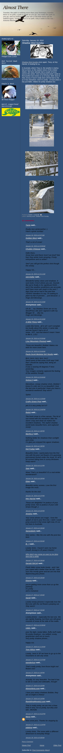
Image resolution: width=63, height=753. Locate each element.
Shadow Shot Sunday (30, 62)
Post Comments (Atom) (41, 750)
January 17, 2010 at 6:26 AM (35, 578)
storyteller (30, 277)
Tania (28, 225)
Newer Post (26, 745)
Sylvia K (29, 380)
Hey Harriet (31, 499)
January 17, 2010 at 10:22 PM (35, 714)
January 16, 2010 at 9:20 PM (35, 511)
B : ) (27, 544)
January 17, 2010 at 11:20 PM (35, 725)
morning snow (31, 216)
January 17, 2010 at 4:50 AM (35, 541)
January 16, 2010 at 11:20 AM (35, 399)
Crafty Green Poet (33, 402)
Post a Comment (27, 742)
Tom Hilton (30, 650)
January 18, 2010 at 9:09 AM (35, 738)
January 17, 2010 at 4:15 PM (35, 686)
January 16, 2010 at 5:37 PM (35, 496)
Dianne (29, 581)
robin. (28, 628)
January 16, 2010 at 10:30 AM (35, 338)
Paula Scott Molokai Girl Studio (39, 354)
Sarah (28, 598)
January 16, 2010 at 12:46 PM (35, 409)
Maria (28, 717)
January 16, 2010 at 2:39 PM (35, 446)
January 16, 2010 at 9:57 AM (35, 235)
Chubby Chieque (33, 249)
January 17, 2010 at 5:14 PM (35, 699)
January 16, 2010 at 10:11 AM (35, 274)
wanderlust (30, 663)
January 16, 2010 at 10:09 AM (35, 246)
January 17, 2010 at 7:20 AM (35, 595)
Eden (28, 481)
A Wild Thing (31, 322)
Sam (28, 468)
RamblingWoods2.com (36, 702)
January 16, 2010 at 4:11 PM (35, 465)
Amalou (29, 514)
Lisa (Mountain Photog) (36, 341)
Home (42, 745)
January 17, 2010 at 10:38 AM (35, 625)
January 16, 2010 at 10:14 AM (35, 319)
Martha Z (29, 434)
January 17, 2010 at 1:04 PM (35, 673)
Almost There (15, 7)
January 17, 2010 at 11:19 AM (35, 647)
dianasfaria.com (33, 689)
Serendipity (31, 531)
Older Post (57, 745)
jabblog (29, 728)
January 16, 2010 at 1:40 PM (35, 431)
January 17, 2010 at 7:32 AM (35, 610)
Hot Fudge (30, 449)
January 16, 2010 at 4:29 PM (35, 478)
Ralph (28, 412)
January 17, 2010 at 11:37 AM (35, 660)
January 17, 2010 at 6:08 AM (35, 560)
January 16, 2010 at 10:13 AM (35, 302)
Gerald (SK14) (32, 563)
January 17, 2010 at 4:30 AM (35, 528)
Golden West (31, 238)
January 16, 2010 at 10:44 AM (35, 351)
